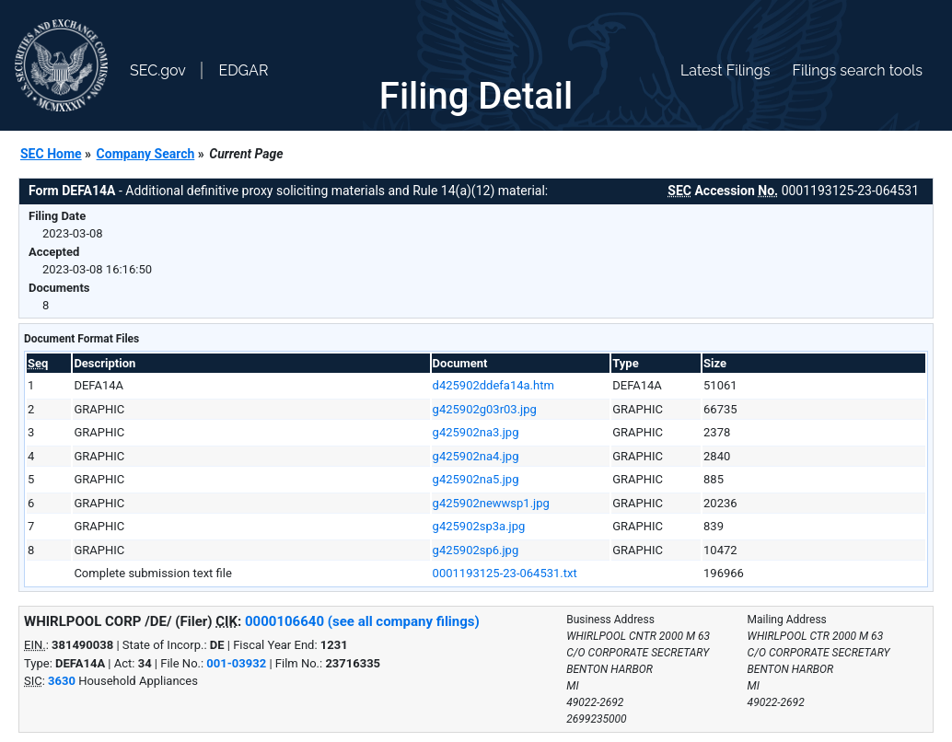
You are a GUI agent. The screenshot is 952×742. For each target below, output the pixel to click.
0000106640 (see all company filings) (362, 621)
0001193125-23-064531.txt (505, 573)
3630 (61, 681)
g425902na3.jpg (476, 432)
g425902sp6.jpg (476, 550)
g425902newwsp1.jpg (491, 503)
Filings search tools (857, 70)
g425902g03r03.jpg (485, 409)
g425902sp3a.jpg (479, 526)
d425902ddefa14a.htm (493, 385)
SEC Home (51, 153)
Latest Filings (725, 70)
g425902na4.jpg (476, 456)
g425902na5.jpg (476, 479)
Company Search (146, 153)
